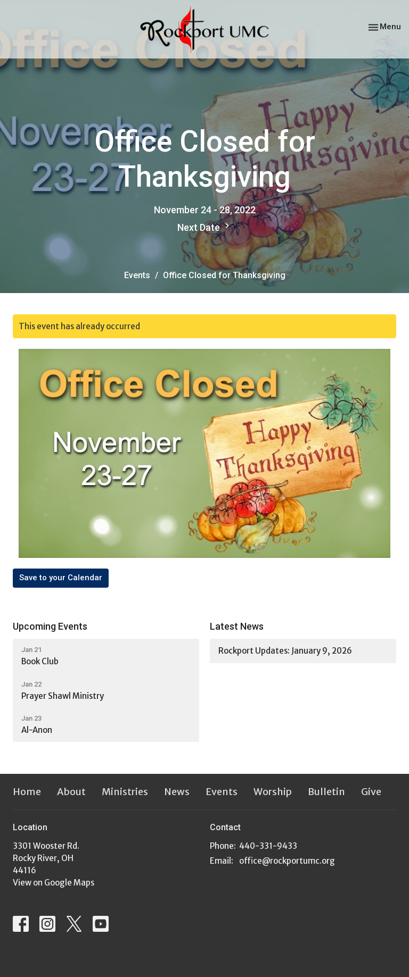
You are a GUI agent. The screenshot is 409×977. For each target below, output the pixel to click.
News (177, 792)
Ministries (125, 792)
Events (137, 275)
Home (27, 792)
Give (371, 792)
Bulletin (326, 792)
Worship (272, 792)
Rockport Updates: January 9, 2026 (285, 651)
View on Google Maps (53, 883)
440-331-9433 (268, 846)
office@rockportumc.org (287, 861)
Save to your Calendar (60, 577)
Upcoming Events (50, 626)
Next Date (204, 227)
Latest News (237, 626)
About (71, 792)
